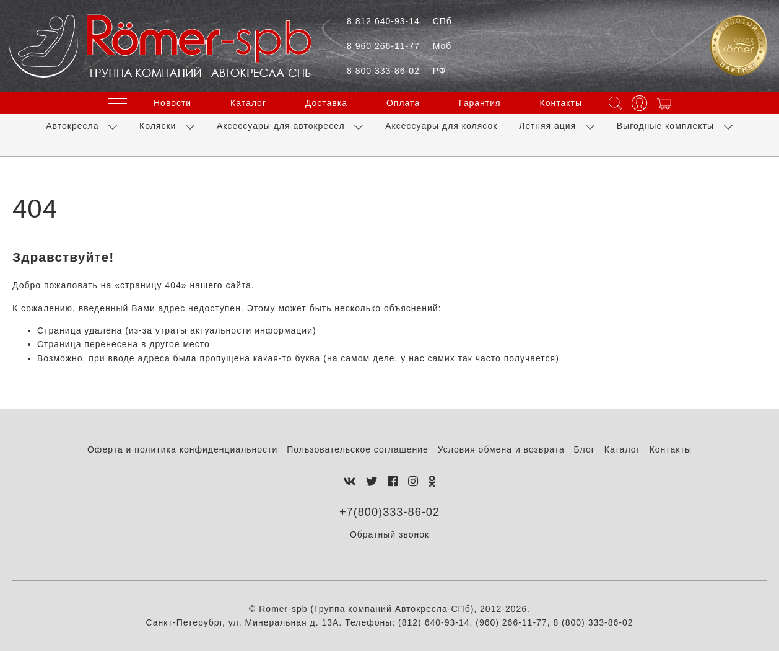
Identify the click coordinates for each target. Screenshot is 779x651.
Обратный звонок (389, 534)
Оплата (403, 103)
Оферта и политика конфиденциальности (182, 449)
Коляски (157, 126)
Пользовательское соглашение (358, 449)
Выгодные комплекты (665, 126)
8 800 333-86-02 (396, 71)
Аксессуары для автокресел (281, 126)
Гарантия (480, 103)
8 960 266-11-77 (399, 46)
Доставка (326, 103)
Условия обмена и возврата (501, 449)
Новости (172, 103)
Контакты (561, 103)
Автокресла (72, 126)
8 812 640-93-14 (399, 21)
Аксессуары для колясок (441, 126)
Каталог (248, 103)
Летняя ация (547, 126)
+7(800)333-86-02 (389, 512)
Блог (584, 449)
